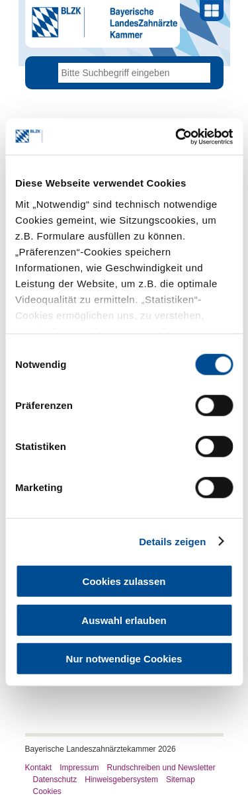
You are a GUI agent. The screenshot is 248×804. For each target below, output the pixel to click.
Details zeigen (172, 541)
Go (200, 73)
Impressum (79, 767)
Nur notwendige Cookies (124, 658)
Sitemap (180, 779)
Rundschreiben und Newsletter (161, 767)
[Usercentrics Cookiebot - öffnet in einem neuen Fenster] (176, 136)
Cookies (47, 791)
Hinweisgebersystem (121, 779)
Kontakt (38, 767)
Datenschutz (55, 779)
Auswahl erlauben (123, 619)
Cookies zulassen (124, 581)
